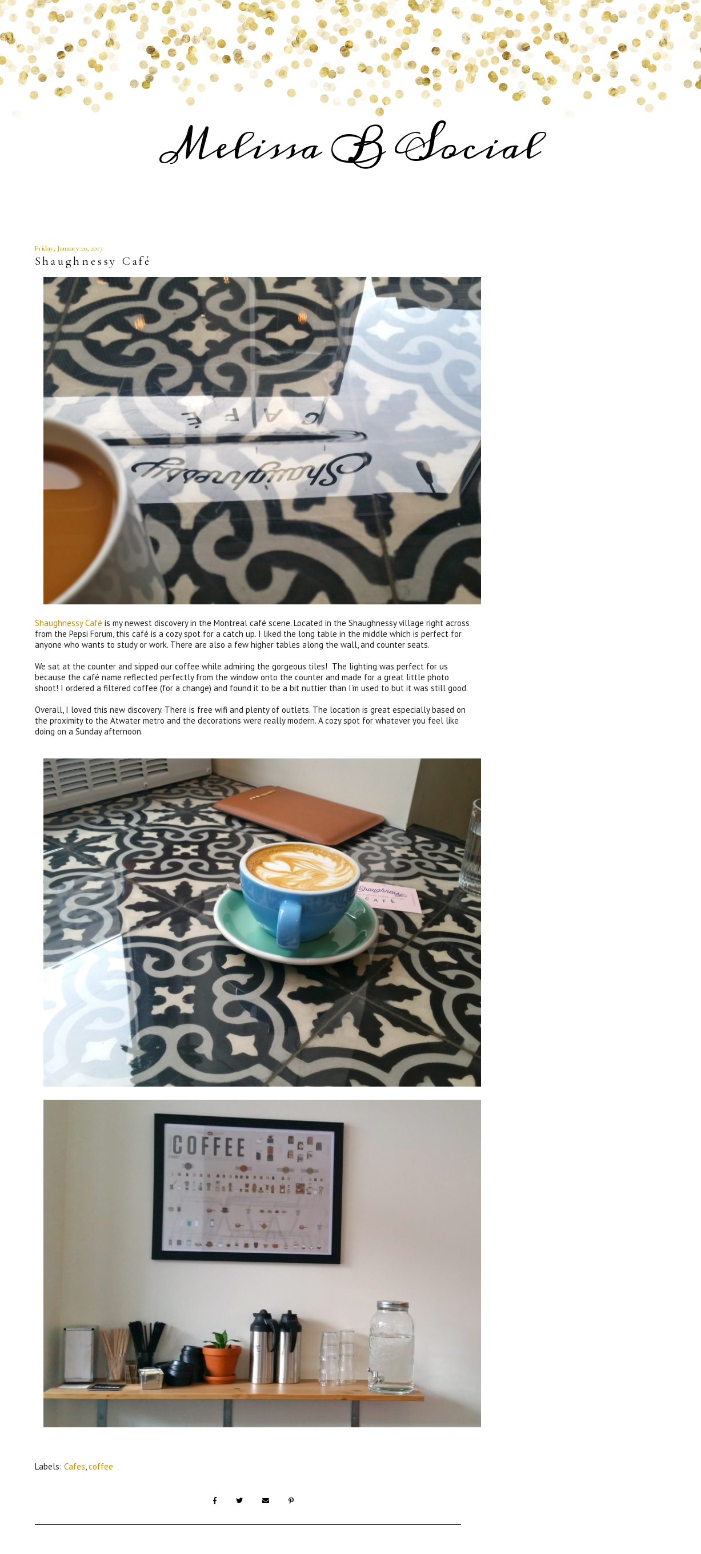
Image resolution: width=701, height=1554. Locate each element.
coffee (101, 1466)
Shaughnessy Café (68, 622)
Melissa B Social (350, 146)
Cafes (74, 1466)
